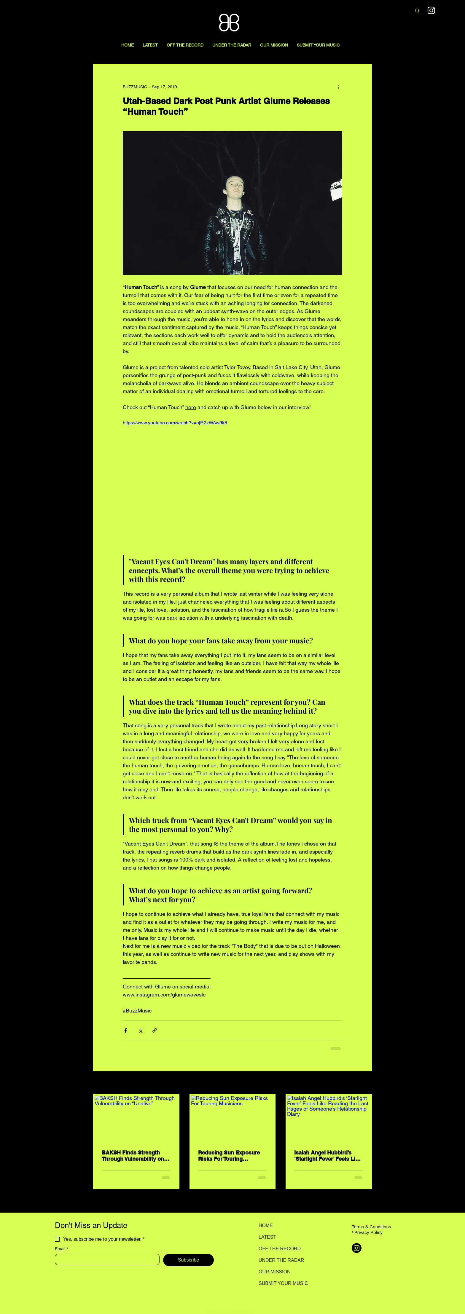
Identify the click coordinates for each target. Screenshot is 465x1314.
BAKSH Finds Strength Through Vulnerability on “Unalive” (133, 1155)
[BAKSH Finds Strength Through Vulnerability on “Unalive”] (136, 1118)
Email (61, 1248)
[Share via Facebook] (125, 1030)
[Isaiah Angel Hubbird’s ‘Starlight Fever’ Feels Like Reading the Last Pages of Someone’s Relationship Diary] (328, 1118)
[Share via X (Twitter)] (140, 1030)
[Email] (105, 1259)
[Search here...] (375, 11)
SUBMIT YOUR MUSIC (279, 1283)
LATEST (267, 1237)
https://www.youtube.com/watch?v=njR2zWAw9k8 (175, 422)
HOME (266, 1225)
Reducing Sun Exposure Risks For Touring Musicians (229, 1155)
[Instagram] (357, 1248)
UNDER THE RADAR (279, 1260)
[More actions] (338, 86)
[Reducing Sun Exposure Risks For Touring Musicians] (232, 1118)
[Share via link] (154, 1030)
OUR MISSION (275, 1271)
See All (365, 1083)
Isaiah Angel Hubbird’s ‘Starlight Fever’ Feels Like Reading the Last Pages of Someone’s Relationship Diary (327, 1155)
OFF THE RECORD (279, 1248)
